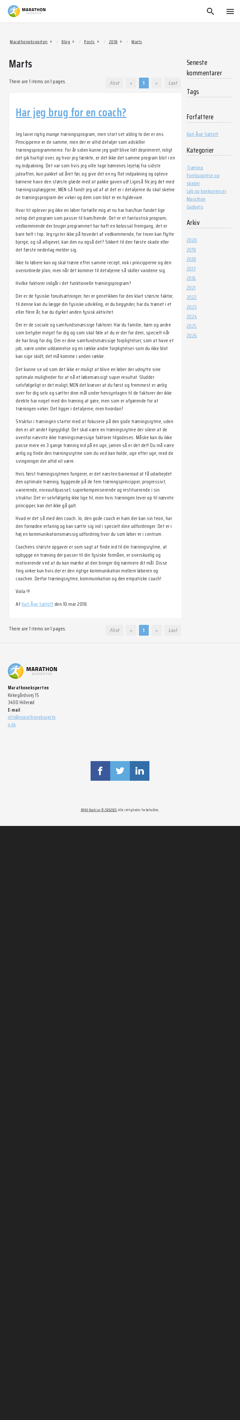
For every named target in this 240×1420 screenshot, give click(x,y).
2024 (192, 316)
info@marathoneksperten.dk (32, 721)
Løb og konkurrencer (206, 191)
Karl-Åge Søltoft (38, 604)
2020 (192, 240)
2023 (192, 307)
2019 (191, 250)
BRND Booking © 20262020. (99, 810)
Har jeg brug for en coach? (71, 112)
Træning (195, 167)
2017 (191, 269)
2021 (191, 288)
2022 (192, 297)
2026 (192, 335)
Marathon (196, 199)
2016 (191, 278)
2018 (191, 259)
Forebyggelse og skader (203, 179)
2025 (192, 326)
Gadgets (195, 207)
